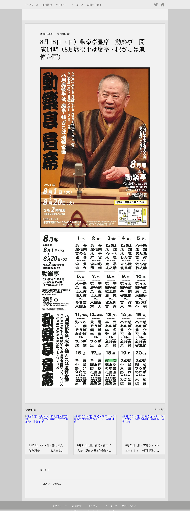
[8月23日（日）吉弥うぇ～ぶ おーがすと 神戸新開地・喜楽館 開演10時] (143, 427)
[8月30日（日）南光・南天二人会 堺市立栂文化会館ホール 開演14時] (95, 427)
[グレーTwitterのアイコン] (156, 4)
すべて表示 (159, 409)
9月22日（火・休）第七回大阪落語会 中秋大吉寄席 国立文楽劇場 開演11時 (47, 448)
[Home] (162, 5)
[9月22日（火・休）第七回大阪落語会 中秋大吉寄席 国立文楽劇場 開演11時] (46, 427)
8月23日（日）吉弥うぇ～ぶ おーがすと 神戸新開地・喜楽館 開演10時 (143, 448)
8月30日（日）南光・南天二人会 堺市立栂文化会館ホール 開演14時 (94, 448)
